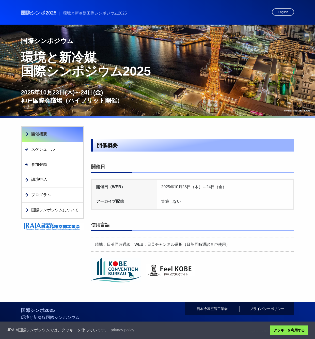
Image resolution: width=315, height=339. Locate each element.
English (283, 12)
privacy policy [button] (122, 330)
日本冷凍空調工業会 (212, 309)
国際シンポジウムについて (55, 210)
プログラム (41, 195)
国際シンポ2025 (74, 12)
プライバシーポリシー (267, 309)
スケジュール (43, 149)
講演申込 (39, 179)
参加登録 (39, 164)
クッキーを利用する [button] (289, 330)
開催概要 (39, 134)
